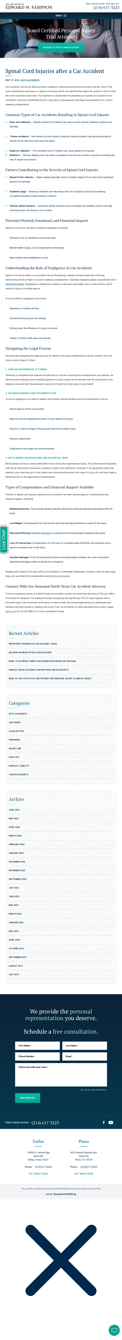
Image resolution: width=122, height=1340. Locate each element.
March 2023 (15, 914)
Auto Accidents (30, 80)
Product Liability (19, 766)
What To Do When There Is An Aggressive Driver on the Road (42, 661)
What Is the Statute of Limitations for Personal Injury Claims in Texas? (50, 678)
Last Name (72, 1045)
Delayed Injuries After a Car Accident (30, 652)
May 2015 (13, 931)
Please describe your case (33, 1067)
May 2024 (13, 818)
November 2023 (17, 870)
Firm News (14, 740)
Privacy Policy (95, 1188)
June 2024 (14, 810)
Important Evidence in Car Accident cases (33, 644)
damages (46, 533)
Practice (14, 757)
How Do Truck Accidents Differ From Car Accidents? (39, 670)
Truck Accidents (18, 774)
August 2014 (16, 966)
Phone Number (27, 1056)
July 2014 (14, 974)
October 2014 (16, 948)
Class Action (16, 731)
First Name (25, 1045)
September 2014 (18, 957)
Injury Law (15, 748)
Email (69, 1056)
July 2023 (14, 888)
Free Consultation (17, 1123)
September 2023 (18, 879)
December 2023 (17, 862)
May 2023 (13, 905)
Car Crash (14, 722)
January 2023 (16, 922)
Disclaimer (83, 1188)
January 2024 (16, 853)
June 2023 (14, 896)
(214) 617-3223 (106, 7)
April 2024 (14, 827)
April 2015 (14, 940)
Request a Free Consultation (61, 47)
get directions (38, 1173)
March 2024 (15, 836)
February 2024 (16, 844)
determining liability (16, 284)
